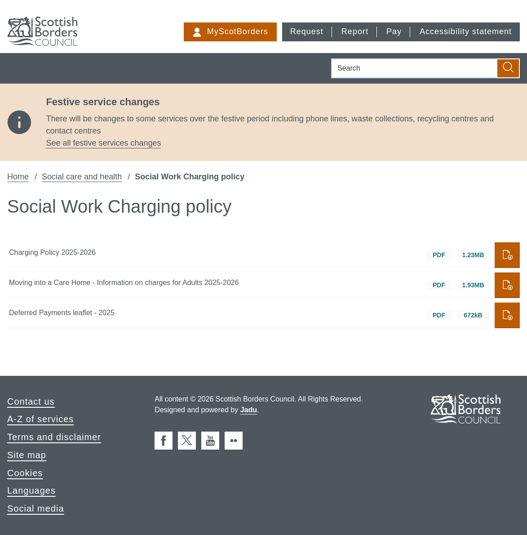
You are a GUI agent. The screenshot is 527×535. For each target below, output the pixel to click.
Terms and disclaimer (54, 437)
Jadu (248, 410)
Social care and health (82, 176)
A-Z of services (40, 419)
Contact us (31, 401)
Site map (26, 455)
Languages (31, 490)
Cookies (25, 473)
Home (18, 176)
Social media (35, 508)
